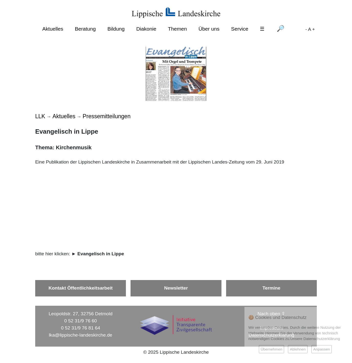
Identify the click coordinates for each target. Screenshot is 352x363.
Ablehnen (298, 349)
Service (239, 29)
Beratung (85, 29)
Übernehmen (271, 349)
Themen (177, 29)
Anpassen (321, 349)
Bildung (115, 29)
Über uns (209, 29)
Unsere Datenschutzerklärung (315, 339)
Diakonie (146, 29)
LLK (40, 116)
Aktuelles (52, 29)
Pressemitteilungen (107, 116)
